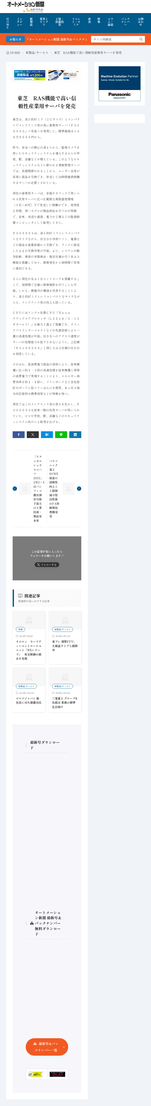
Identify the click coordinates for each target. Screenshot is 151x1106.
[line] (61, 434)
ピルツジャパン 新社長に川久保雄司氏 (28, 700)
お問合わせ (141, 22)
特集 (98, 20)
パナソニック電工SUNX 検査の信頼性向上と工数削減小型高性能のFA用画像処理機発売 (55, 488)
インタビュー (19, 22)
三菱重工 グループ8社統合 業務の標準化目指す (64, 702)
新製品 (31, 22)
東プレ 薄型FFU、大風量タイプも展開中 (65, 645)
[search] (141, 39)
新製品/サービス (37, 52)
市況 (89, 20)
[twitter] (33, 434)
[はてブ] (47, 434)
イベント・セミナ (76, 22)
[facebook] (19, 434)
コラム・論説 (110, 22)
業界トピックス (44, 22)
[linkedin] (75, 434)
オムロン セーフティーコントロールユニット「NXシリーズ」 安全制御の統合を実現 (28, 650)
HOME (7, 23)
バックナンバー (125, 22)
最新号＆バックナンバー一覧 (46, 1046)
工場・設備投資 (59, 22)
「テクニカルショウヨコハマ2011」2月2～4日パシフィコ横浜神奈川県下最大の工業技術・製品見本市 (38, 489)
